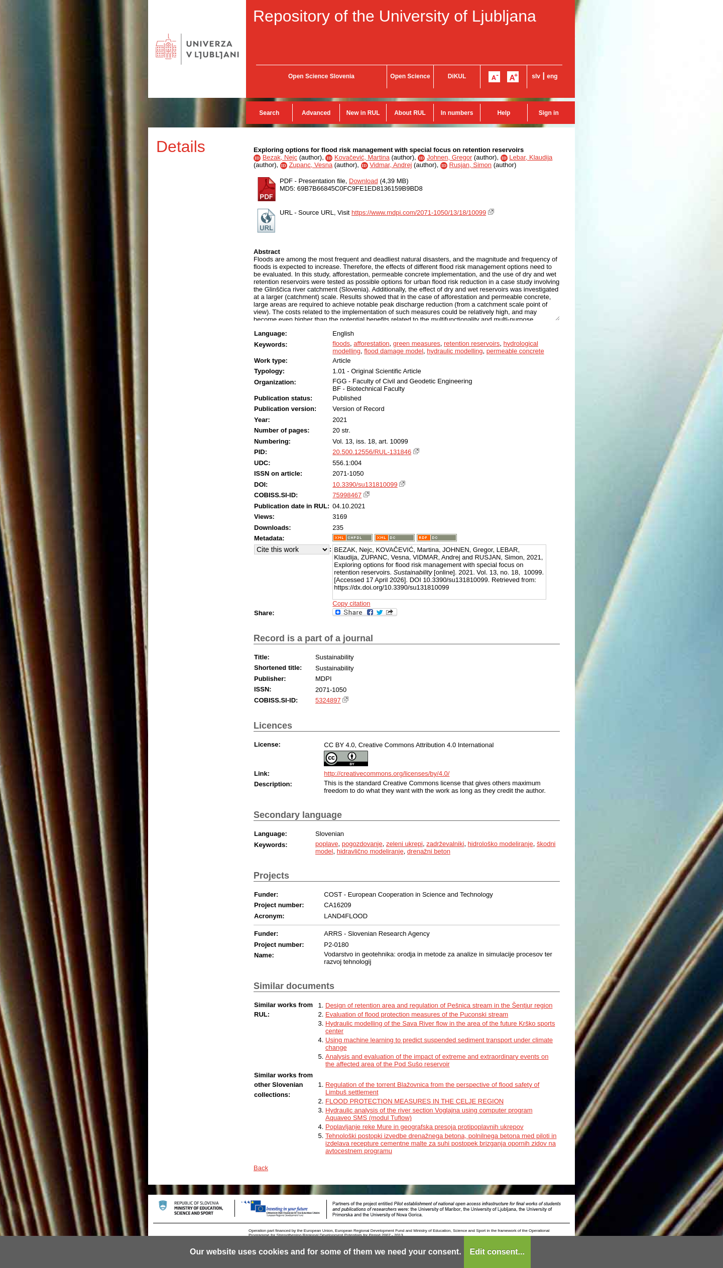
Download (363, 181)
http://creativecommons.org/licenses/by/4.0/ (386, 773)
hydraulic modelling (455, 351)
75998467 (347, 495)
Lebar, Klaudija (530, 157)
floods (341, 343)
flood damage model (393, 351)
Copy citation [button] (351, 603)
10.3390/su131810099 (364, 484)
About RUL (410, 112)
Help (503, 112)
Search (269, 112)
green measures (416, 343)
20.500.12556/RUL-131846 (371, 452)
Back (261, 1168)
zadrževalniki (445, 844)
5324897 (328, 700)
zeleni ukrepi (404, 844)
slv (536, 76)
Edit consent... (497, 1251)
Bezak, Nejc (280, 157)
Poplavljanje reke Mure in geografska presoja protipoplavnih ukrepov (424, 1127)
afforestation (371, 343)
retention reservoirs (472, 343)
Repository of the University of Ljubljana (394, 16)
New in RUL (363, 112)
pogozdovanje (362, 844)
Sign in (549, 112)
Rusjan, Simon (470, 165)
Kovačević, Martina (362, 157)
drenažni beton (428, 851)
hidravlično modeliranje (370, 851)
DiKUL (457, 76)
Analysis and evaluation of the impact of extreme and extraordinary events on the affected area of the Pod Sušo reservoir (436, 1060)
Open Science (410, 76)
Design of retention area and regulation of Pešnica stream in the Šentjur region (438, 1005)
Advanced (316, 112)
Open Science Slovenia (321, 76)
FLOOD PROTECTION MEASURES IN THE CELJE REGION (414, 1101)
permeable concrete (515, 351)
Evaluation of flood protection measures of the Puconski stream (416, 1014)
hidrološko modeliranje (500, 844)
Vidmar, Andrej (391, 165)
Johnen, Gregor (449, 157)
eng (552, 76)
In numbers (457, 112)
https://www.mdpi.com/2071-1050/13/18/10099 (418, 212)
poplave (326, 844)
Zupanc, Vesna (310, 165)
